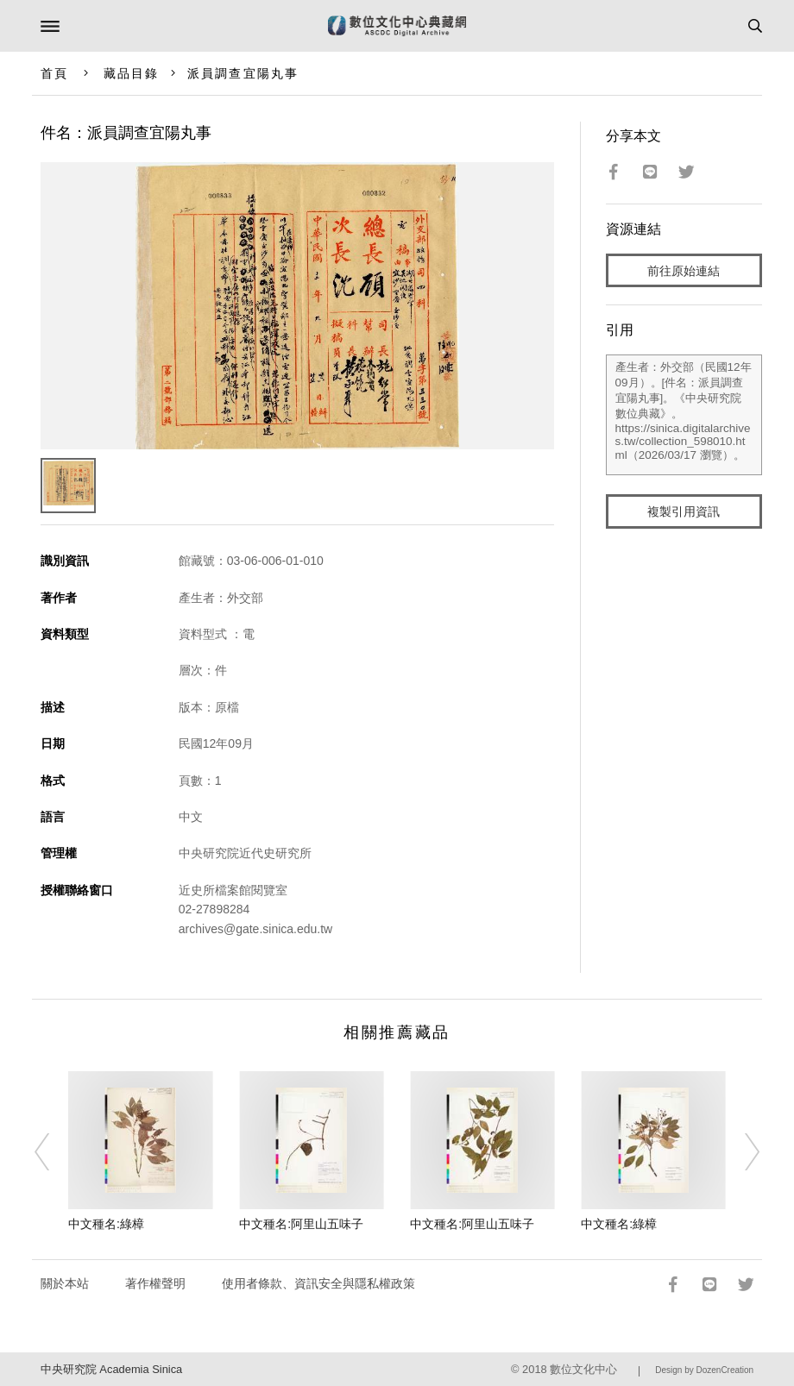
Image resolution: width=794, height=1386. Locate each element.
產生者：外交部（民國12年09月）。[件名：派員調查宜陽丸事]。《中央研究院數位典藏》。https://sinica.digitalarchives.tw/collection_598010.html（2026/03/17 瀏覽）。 (684, 414)
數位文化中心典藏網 (397, 26)
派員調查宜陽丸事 (243, 73)
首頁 (54, 73)
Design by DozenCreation (704, 1370)
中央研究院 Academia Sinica (111, 1369)
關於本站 (65, 1283)
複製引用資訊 (683, 511)
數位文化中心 (583, 1369)
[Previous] (53, 1152)
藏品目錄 (131, 73)
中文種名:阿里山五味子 (301, 1224)
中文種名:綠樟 (106, 1224)
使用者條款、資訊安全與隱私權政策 (318, 1283)
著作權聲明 (155, 1283)
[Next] (740, 1152)
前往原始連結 (683, 271)
